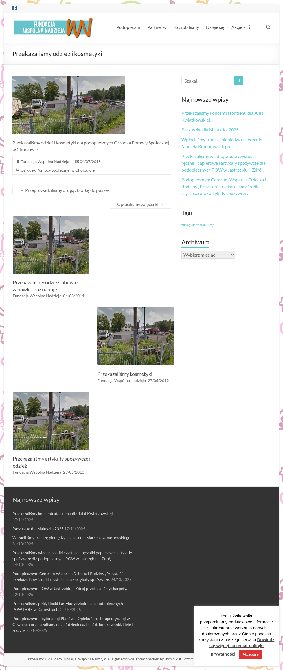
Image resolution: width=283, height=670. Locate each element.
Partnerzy (156, 27)
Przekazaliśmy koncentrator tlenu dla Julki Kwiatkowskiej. (63, 513)
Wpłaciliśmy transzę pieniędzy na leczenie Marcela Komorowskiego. (71, 537)
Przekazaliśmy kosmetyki (124, 374)
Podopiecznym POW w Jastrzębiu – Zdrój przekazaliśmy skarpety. (69, 588)
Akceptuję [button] (251, 654)
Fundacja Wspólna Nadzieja (45, 161)
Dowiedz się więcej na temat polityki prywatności (242, 646)
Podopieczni (128, 27)
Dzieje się (215, 27)
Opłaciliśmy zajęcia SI (140, 204)
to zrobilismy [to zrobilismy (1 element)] (205, 225)
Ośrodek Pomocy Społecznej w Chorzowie (58, 170)
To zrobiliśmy (186, 27)
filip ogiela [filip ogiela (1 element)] (188, 225)
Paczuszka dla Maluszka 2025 (210, 129)
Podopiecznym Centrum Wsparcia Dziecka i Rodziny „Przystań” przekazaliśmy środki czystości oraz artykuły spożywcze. (223, 186)
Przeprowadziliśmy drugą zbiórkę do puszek (65, 190)
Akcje (236, 27)
